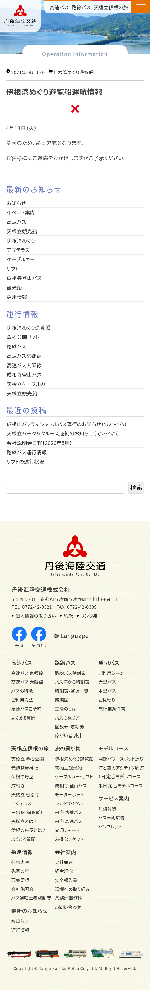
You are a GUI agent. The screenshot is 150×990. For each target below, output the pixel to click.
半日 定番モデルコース (118, 785)
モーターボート (69, 794)
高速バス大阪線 (24, 365)
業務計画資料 (68, 898)
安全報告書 (66, 880)
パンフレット (109, 826)
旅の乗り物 (67, 748)
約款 (68, 615)
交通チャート (67, 830)
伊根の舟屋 (22, 776)
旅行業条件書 (111, 708)
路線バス (81, 7)
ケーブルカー (21, 259)
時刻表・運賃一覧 (71, 691)
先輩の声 (20, 871)
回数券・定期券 (69, 726)
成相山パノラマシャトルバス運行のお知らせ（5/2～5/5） (67, 423)
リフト (13, 268)
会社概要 (64, 862)
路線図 (61, 700)
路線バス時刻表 (70, 673)
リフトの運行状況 (26, 461)
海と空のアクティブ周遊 (118, 767)
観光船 (14, 287)
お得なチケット (69, 839)
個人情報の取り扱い (35, 615)
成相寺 (18, 785)
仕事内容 (20, 862)
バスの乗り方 (67, 717)
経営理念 (64, 871)
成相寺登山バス (24, 277)
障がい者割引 (68, 735)
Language (74, 635)
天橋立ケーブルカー (28, 383)
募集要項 (20, 880)
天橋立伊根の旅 (111, 7)
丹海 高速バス (68, 821)
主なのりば (65, 708)
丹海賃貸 (107, 808)
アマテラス (18, 249)
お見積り (106, 700)
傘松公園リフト (23, 336)
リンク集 (89, 615)
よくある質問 (23, 717)
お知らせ (16, 202)
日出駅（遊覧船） (27, 812)
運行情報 (20, 930)
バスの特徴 (22, 691)
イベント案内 (21, 212)
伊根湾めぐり (21, 240)
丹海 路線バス (68, 812)
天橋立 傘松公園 (27, 758)
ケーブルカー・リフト (74, 776)
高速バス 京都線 (27, 673)
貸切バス (108, 662)
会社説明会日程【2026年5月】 (39, 442)
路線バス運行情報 (27, 452)
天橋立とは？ (23, 821)
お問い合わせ (68, 907)
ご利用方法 (22, 700)
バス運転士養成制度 (31, 898)
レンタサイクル (69, 803)
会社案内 (65, 852)
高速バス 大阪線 (27, 682)
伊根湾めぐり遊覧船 (73, 72)
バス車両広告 (111, 817)
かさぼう (39, 637)
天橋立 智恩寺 (25, 794)
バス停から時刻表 (72, 682)
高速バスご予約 (26, 708)
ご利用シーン (111, 673)
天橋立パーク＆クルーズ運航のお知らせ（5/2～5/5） (63, 433)
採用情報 (19, 296)
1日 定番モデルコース (118, 776)
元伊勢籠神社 (24, 767)
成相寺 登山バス (70, 785)
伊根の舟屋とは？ (28, 830)
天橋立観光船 (22, 231)
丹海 (19, 637)
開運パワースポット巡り (118, 758)
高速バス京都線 (24, 355)
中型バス (107, 691)
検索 (136, 487)
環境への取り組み (72, 889)
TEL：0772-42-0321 (32, 607)
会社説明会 (22, 889)
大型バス (107, 682)
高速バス (59, 7)
